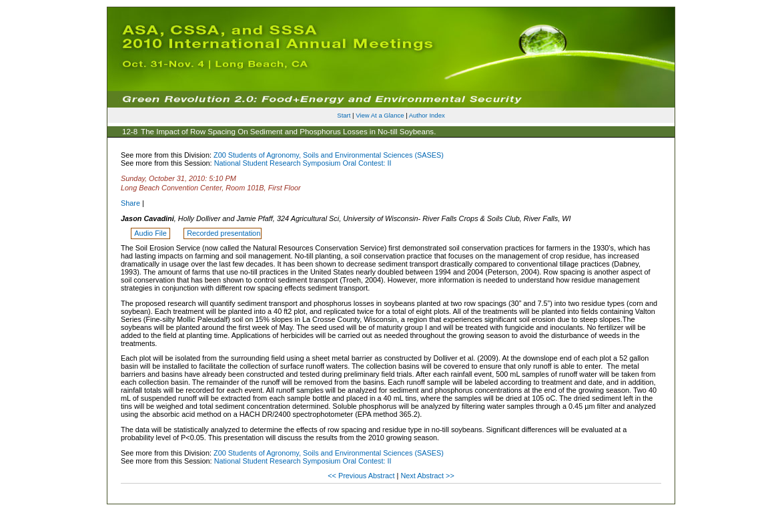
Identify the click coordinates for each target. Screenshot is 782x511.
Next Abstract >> (427, 476)
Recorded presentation (223, 233)
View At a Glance (380, 115)
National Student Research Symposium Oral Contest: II (303, 163)
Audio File (151, 233)
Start (343, 115)
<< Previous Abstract (362, 476)
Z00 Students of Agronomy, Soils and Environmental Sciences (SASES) (329, 155)
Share (130, 203)
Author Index (427, 115)
